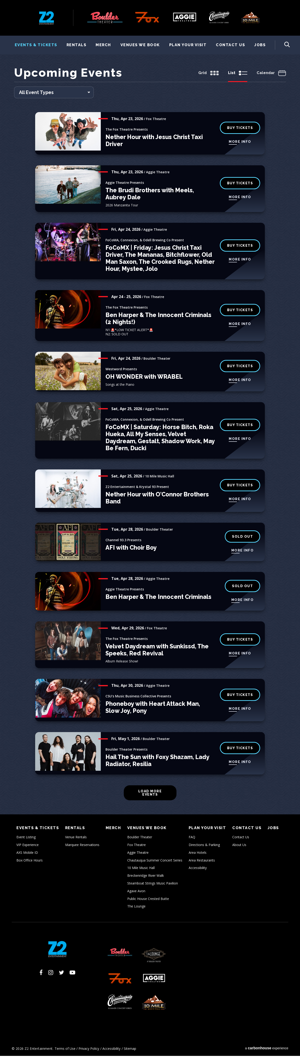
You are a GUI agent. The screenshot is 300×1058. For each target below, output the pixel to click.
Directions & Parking (204, 846)
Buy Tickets (240, 247)
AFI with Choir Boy (131, 549)
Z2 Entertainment (46, 18)
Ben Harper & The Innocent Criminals (158, 598)
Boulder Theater (139, 839)
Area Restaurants (202, 862)
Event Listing (26, 839)
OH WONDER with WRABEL (144, 378)
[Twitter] (61, 974)
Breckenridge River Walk (145, 877)
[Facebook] (41, 974)
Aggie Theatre (138, 854)
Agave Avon (136, 893)
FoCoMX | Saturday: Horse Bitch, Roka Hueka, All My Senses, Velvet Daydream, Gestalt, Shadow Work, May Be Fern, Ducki (160, 439)
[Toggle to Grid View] (208, 75)
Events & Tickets (36, 45)
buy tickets (240, 130)
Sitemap (130, 1050)
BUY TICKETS (240, 185)
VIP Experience (27, 846)
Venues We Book (140, 45)
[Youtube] (72, 974)
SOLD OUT (242, 538)
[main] (150, 441)
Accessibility (198, 870)
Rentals (76, 45)
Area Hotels (197, 854)
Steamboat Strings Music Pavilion (152, 885)
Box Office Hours (29, 862)
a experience (266, 1050)
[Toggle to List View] (237, 75)
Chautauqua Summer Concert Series (154, 862)
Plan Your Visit (188, 45)
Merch (103, 45)
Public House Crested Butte (148, 900)
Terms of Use (65, 1050)
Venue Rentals (76, 839)
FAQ (192, 839)
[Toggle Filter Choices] (54, 94)
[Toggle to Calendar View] (271, 75)
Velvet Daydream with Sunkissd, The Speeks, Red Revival (157, 652)
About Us (239, 846)
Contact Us (230, 45)
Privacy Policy (89, 1050)
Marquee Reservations (82, 846)
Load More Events (150, 794)
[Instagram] (50, 974)
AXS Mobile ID (27, 854)
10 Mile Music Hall (141, 870)
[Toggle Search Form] (282, 45)
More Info (240, 144)
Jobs (260, 45)
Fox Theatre (136, 846)
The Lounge (136, 908)
